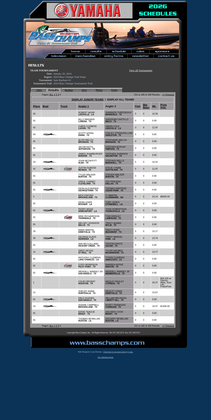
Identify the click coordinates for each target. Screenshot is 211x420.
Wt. (154, 106)
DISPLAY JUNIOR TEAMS (87, 99)
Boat (45, 106)
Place (36, 106)
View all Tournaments (140, 70)
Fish (137, 106)
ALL (51, 94)
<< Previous (168, 94)
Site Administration (105, 357)
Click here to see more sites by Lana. (118, 352)
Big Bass (146, 106)
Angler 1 (83, 106)
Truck (64, 106)
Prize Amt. (163, 106)
